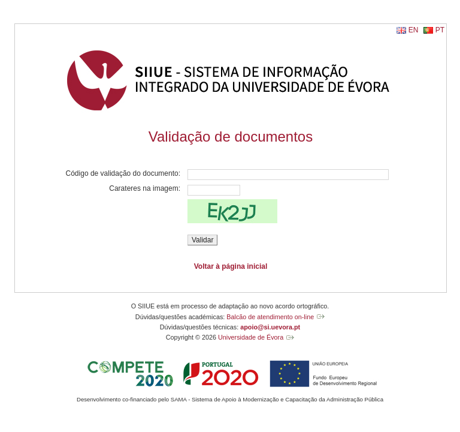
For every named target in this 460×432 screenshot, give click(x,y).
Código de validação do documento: (123, 173)
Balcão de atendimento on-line (270, 316)
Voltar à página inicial (230, 266)
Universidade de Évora (250, 337)
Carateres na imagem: (144, 188)
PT (439, 30)
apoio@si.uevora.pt (270, 327)
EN (413, 30)
